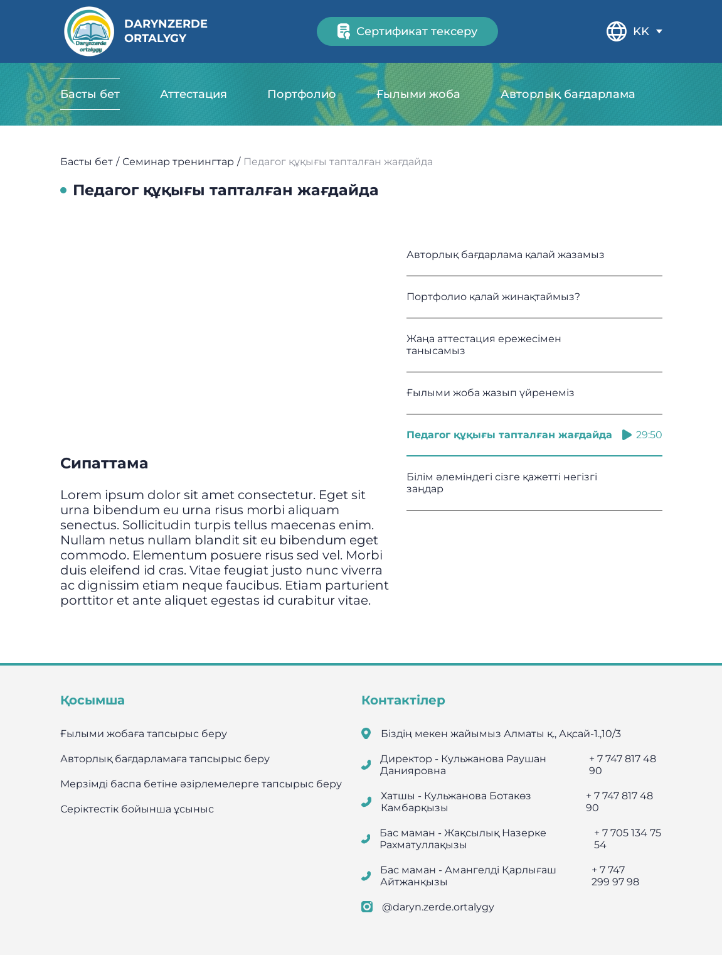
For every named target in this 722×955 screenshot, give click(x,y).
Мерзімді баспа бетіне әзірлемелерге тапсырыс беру (201, 784)
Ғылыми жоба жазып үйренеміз (534, 393)
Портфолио (301, 94)
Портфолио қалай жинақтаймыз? (534, 297)
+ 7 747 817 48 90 (622, 765)
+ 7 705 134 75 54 (627, 839)
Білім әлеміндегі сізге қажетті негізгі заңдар (534, 483)
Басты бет (90, 94)
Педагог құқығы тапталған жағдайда (534, 435)
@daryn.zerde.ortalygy (438, 907)
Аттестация (193, 94)
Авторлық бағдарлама (568, 94)
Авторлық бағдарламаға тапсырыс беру (165, 759)
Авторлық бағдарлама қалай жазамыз (534, 255)
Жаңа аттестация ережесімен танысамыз (534, 345)
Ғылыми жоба (418, 94)
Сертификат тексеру (407, 31)
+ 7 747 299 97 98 (615, 876)
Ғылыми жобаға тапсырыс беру (143, 734)
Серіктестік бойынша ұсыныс (137, 809)
